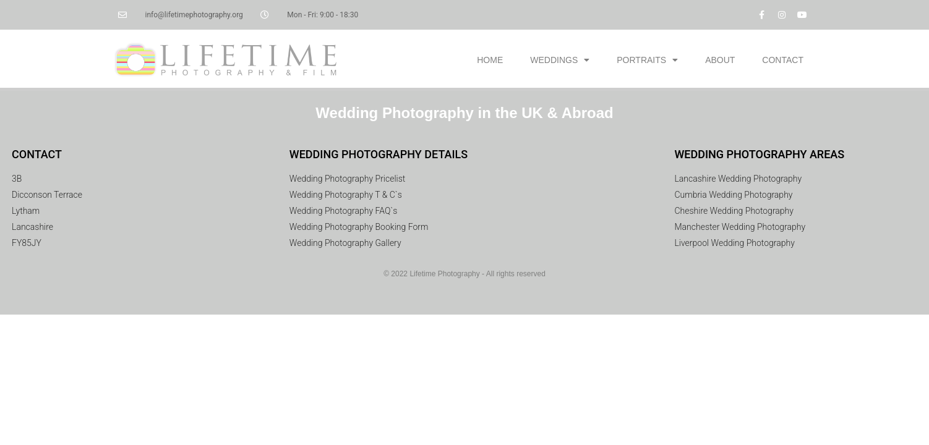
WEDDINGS (559, 59)
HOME (490, 60)
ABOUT (720, 60)
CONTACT (782, 60)
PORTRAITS (647, 59)
